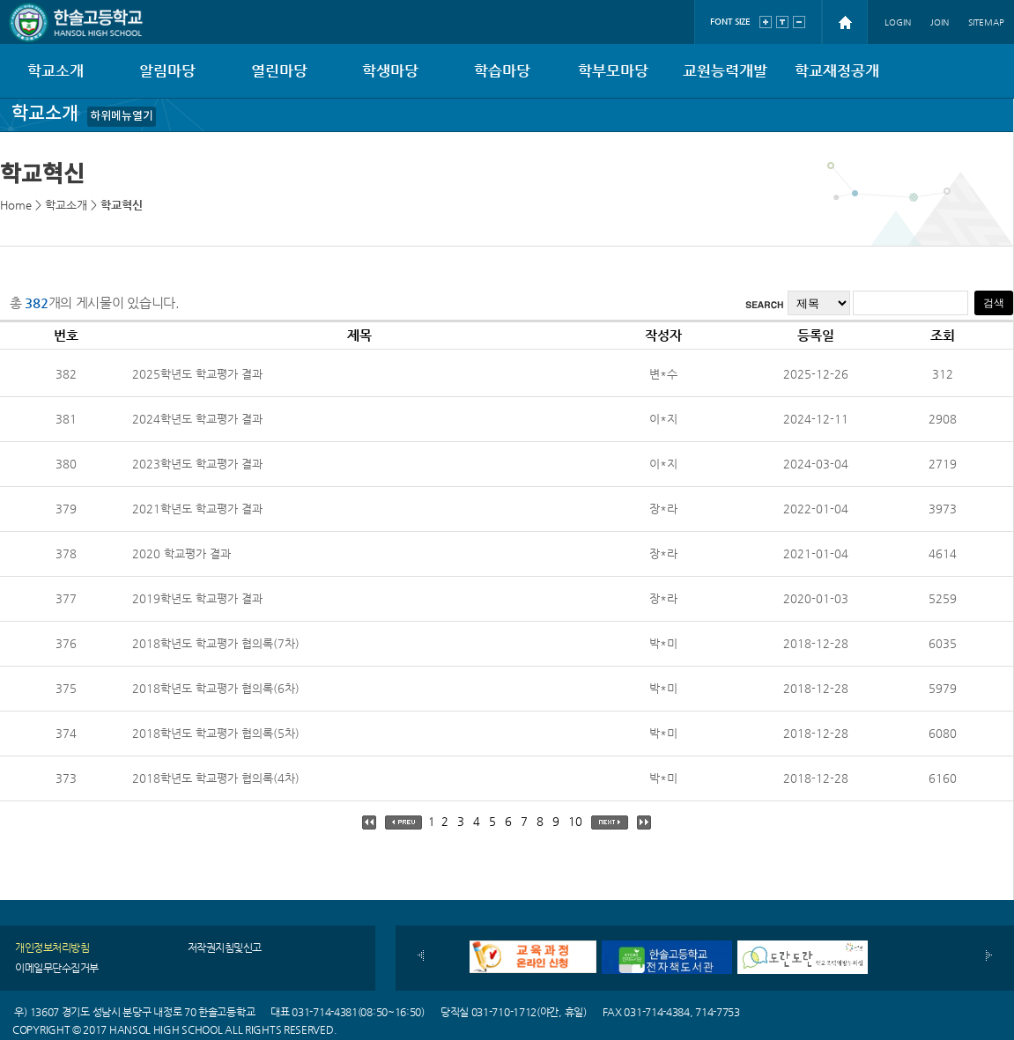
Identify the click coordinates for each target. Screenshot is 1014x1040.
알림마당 (167, 70)
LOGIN (897, 22)
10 (575, 821)
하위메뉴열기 (121, 116)
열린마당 (279, 70)
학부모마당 (613, 70)
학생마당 (390, 70)
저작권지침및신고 (225, 947)
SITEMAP (986, 22)
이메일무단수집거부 (57, 968)
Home (16, 204)
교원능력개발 (725, 70)
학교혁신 (121, 204)
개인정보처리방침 (52, 947)
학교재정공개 (837, 70)
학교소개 (55, 70)
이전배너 (421, 955)
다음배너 (989, 955)
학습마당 (502, 70)
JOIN (939, 22)
